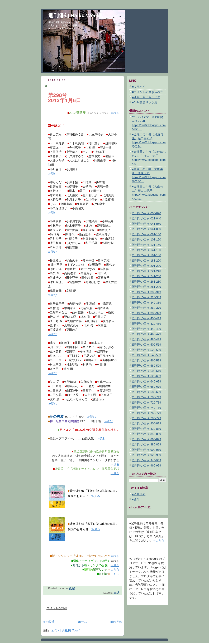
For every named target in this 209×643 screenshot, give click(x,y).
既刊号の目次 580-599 (146, 365)
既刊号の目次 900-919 (146, 449)
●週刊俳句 (138, 494)
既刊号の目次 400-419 (146, 318)
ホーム (82, 622)
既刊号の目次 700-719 (146, 397)
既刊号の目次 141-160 (146, 250)
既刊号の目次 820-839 (146, 428)
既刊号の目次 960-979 (146, 465)
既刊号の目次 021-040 (146, 218)
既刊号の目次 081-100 (146, 234)
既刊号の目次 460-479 (146, 334)
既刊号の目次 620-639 (146, 376)
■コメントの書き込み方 (147, 92)
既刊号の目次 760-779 (146, 413)
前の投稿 (116, 622)
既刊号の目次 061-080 (146, 229)
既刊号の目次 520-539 (146, 350)
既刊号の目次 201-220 (146, 265)
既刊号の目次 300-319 (146, 292)
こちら (115, 569)
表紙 (116, 592)
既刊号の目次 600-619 (146, 371)
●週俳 (136, 499)
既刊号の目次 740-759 (146, 407)
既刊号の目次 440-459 (146, 329)
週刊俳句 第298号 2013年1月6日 (69, 86)
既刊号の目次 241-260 (146, 276)
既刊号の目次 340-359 (146, 302)
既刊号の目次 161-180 (146, 255)
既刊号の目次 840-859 (146, 434)
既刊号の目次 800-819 (146, 423)
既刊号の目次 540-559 (146, 355)
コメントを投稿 (56, 608)
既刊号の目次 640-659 (146, 381)
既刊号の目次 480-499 (146, 339)
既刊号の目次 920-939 (146, 455)
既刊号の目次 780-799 (146, 418)
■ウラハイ (138, 86)
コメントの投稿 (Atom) (65, 630)
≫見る (115, 464)
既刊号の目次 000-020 (146, 213)
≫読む (115, 113)
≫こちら (158, 540)
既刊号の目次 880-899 (146, 444)
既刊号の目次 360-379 (146, 308)
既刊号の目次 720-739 (146, 402)
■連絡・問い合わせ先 (146, 97)
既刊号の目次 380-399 (146, 313)
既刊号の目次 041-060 (146, 223)
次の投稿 (49, 622)
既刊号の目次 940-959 (146, 460)
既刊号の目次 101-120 (146, 239)
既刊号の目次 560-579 (146, 360)
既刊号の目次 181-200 (146, 260)
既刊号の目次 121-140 (146, 245)
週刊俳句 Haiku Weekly (76, 15)
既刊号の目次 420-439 (146, 323)
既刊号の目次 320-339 (146, 297)
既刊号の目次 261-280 (146, 281)
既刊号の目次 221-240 (146, 271)
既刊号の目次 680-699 (146, 392)
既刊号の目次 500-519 (146, 344)
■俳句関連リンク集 (144, 102)
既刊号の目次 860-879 (146, 439)
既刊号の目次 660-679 (146, 386)
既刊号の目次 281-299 (146, 286)
